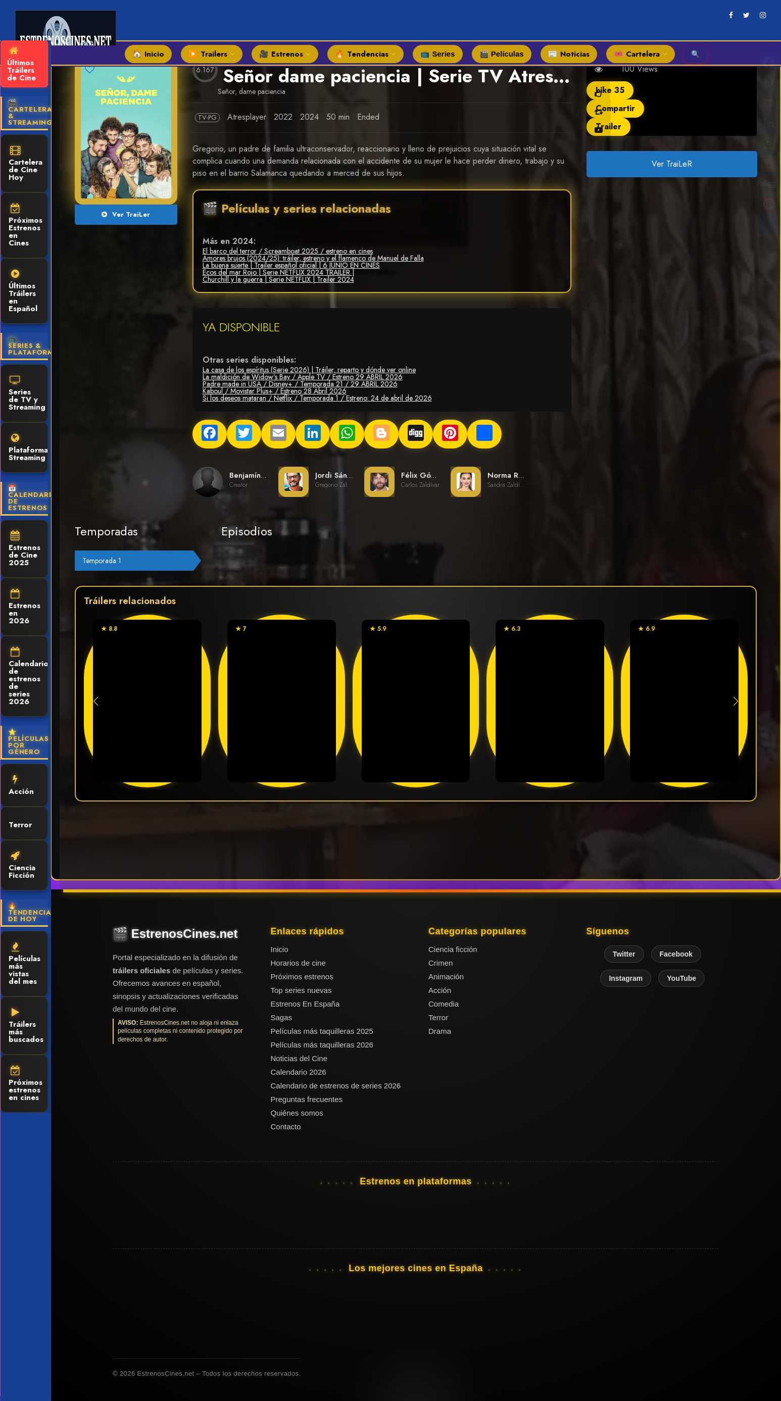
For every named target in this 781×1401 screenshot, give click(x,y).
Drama (439, 1031)
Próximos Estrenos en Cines (25, 226)
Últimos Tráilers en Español (23, 291)
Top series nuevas (301, 990)
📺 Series (437, 53)
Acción (21, 786)
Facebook (676, 954)
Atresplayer (246, 117)
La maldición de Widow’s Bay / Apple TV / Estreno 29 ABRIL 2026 (303, 377)
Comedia (443, 1003)
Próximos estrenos (302, 976)
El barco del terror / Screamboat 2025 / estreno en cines (288, 251)
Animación (446, 976)
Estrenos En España (305, 1003)
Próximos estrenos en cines (25, 1084)
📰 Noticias (569, 54)
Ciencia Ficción (22, 866)
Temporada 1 (101, 561)
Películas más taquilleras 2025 (322, 1031)
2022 (283, 117)
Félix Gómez (423, 475)
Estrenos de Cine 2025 (24, 549)
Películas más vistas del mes (24, 964)
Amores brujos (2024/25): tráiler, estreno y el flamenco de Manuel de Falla (313, 258)
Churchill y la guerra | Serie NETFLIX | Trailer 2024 (278, 279)
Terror (20, 824)
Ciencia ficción (452, 949)
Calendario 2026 (298, 1072)
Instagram (626, 978)
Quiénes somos (297, 1113)
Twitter (624, 954)
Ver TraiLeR (671, 164)
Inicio (279, 949)
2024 (309, 117)
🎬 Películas (501, 53)
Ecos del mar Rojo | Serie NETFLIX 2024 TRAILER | (278, 272)
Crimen (440, 963)
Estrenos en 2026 (24, 607)
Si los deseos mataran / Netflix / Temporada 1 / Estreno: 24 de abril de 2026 (317, 398)
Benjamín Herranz (260, 475)
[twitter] (746, 15)
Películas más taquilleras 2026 (322, 1044)
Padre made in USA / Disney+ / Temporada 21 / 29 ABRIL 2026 (300, 384)
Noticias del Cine (299, 1058)
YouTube (681, 978)
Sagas (281, 1017)
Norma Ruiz (507, 475)
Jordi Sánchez (339, 475)
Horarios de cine (298, 963)
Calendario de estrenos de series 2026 (28, 677)
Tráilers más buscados (26, 1026)
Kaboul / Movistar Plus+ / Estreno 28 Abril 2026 (275, 391)
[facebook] (731, 15)
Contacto (286, 1126)
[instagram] (763, 15)
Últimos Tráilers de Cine (21, 64)
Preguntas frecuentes (307, 1099)
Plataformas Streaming (28, 448)
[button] (736, 701)
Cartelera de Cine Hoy (25, 164)
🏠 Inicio (148, 54)
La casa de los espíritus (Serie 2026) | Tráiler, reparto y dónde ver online (309, 370)
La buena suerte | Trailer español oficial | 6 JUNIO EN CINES (291, 265)
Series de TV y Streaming (27, 394)
